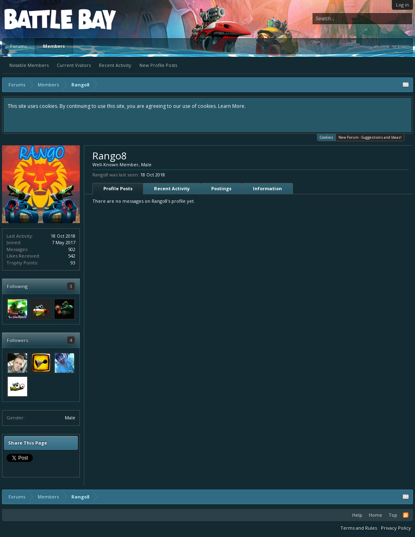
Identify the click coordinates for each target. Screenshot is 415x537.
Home (375, 515)
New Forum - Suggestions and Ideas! (370, 137)
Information (267, 188)
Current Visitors (74, 65)
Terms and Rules (358, 528)
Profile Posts (118, 188)
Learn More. (232, 106)
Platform (34, 19)
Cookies (326, 137)
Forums (18, 46)
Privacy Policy (396, 528)
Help (357, 515)
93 (73, 263)
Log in (402, 5)
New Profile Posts (158, 65)
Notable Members (29, 65)
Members (54, 46)
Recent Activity (115, 65)
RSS (405, 515)
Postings (221, 188)
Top (393, 515)
